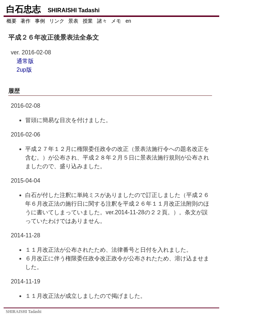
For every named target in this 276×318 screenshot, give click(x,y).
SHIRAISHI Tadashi (23, 311)
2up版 (24, 70)
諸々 (102, 21)
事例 (40, 21)
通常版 (25, 61)
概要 (11, 21)
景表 (73, 21)
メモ (116, 21)
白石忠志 (52, 9)
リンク (56, 21)
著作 (25, 21)
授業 (88, 21)
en (128, 21)
